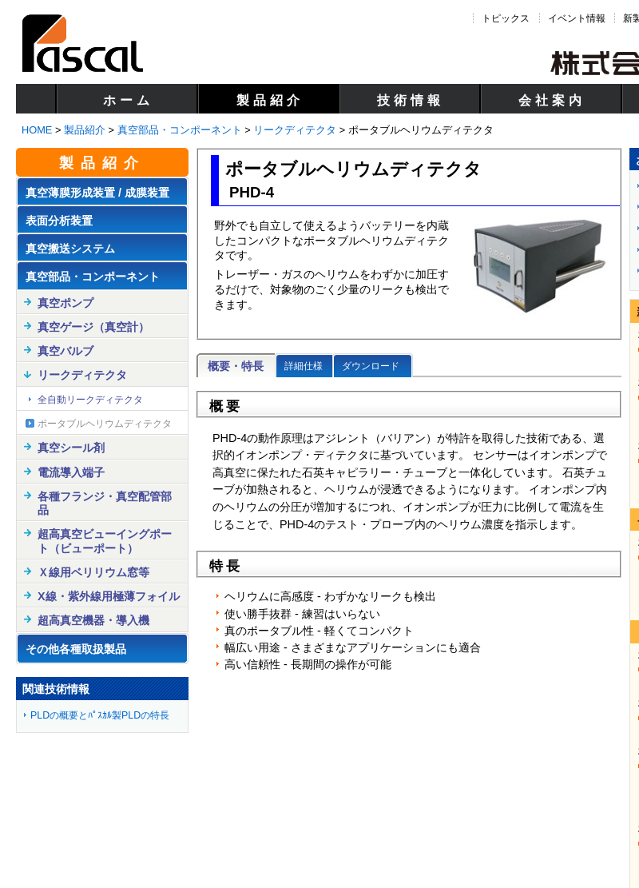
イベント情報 (576, 18)
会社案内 (551, 100)
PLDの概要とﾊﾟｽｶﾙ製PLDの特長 (99, 715)
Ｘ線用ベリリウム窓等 (93, 572)
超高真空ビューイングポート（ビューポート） (105, 541)
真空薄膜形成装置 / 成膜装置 (97, 192)
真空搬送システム (70, 248)
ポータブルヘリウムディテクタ (105, 423)
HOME (37, 130)
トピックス (506, 18)
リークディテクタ (294, 130)
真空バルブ (65, 350)
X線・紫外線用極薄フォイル (109, 596)
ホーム (128, 100)
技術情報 (410, 100)
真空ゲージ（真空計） (93, 327)
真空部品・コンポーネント (179, 130)
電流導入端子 (71, 472)
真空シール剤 (71, 447)
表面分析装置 (59, 220)
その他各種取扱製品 (76, 649)
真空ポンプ (65, 303)
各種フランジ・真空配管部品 (105, 503)
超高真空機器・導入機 (93, 620)
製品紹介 (270, 100)
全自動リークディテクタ (90, 399)
